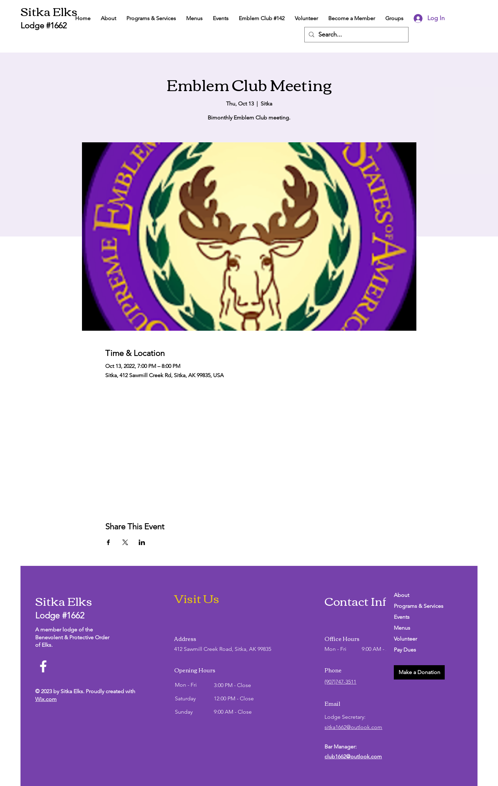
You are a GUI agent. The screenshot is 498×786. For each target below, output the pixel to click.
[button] (419, 672)
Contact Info (358, 600)
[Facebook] (43, 666)
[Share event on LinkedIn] (142, 542)
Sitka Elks (49, 11)
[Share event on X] (125, 542)
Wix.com (46, 699)
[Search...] (356, 34)
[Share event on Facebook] (108, 542)
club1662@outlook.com (353, 756)
